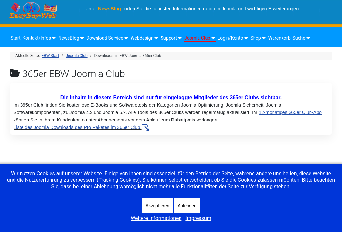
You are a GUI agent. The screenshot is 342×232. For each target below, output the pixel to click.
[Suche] (307, 38)
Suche (298, 38)
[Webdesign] (155, 38)
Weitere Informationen (156, 218)
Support (169, 38)
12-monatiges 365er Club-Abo (290, 112)
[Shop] (262, 38)
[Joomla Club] (212, 38)
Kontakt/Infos (37, 38)
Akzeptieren (158, 205)
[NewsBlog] (81, 38)
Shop (255, 38)
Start (16, 38)
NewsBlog (109, 8)
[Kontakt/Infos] (52, 38)
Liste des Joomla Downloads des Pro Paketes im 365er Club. (81, 127)
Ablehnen (187, 205)
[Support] (178, 38)
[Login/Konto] (244, 38)
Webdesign (142, 38)
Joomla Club (197, 38)
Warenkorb (279, 38)
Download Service (105, 38)
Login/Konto (230, 38)
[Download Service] (125, 38)
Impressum (198, 218)
